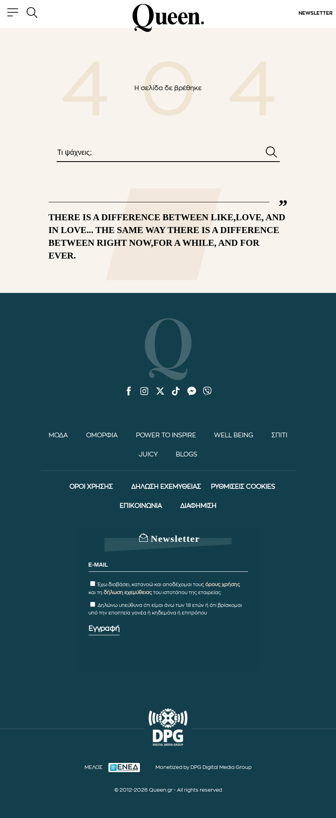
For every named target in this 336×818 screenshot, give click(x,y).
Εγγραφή (104, 628)
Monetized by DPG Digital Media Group (203, 767)
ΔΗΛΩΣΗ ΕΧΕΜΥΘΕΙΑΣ (166, 487)
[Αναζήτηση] (271, 152)
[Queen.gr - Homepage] (168, 18)
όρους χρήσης (222, 584)
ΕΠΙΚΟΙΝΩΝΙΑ (141, 506)
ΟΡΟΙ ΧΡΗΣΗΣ (91, 487)
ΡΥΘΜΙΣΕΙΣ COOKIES (243, 487)
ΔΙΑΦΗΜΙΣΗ (198, 506)
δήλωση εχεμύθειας (128, 592)
